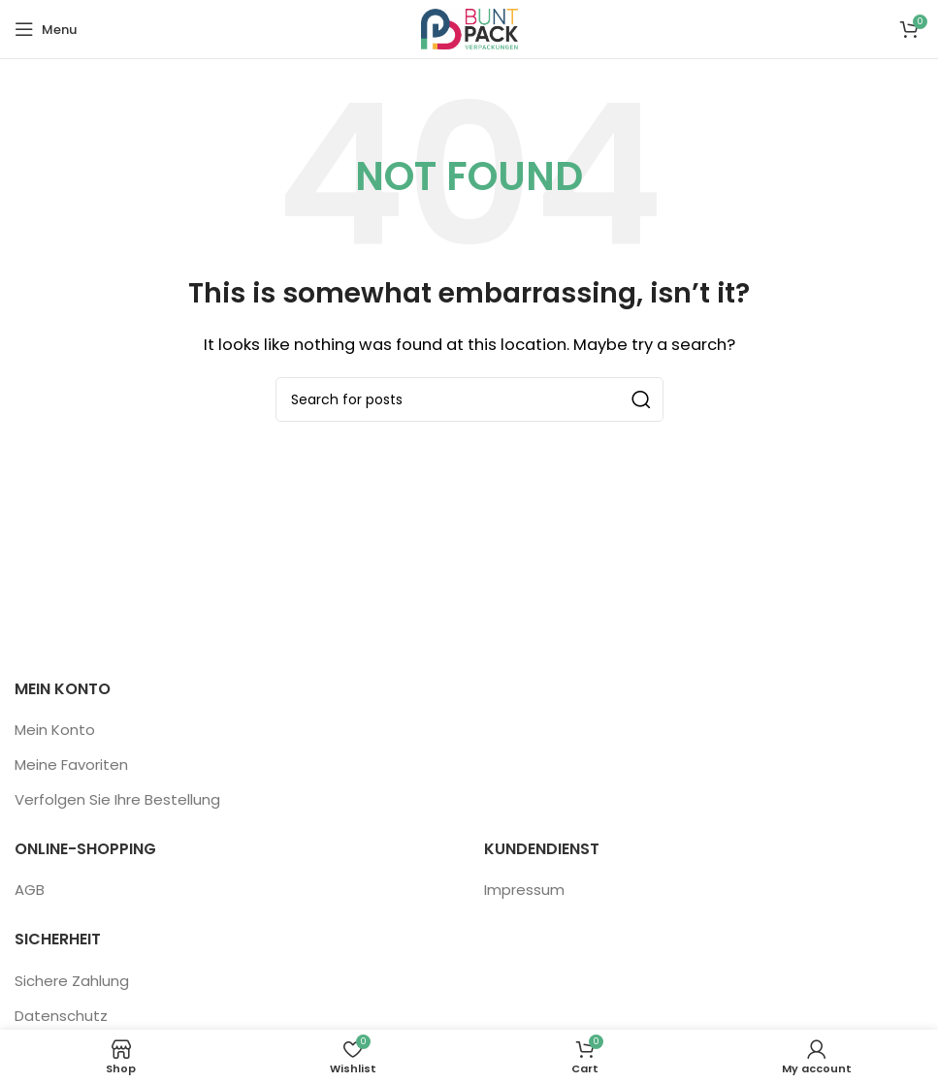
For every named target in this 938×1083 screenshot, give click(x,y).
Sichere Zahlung (72, 981)
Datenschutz (61, 1015)
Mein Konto (55, 729)
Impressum (524, 889)
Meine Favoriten (71, 764)
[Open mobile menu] (45, 29)
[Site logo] (469, 27)
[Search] (469, 399)
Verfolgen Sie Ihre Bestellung (117, 799)
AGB (30, 889)
